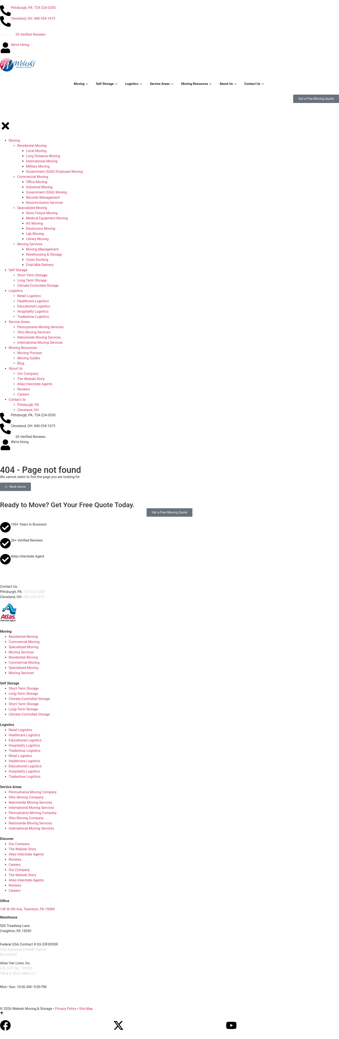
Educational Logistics (25, 740)
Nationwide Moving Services (30, 802)
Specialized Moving (23, 647)
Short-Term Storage (24, 688)
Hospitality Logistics (24, 745)
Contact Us (254, 84)
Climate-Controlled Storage (29, 699)
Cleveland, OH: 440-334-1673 (33, 18)
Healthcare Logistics (24, 735)
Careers (15, 865)
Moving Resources (196, 84)
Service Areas (161, 84)
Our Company (19, 844)
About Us (228, 84)
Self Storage (106, 84)
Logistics (133, 84)
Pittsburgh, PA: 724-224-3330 (33, 8)
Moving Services (21, 652)
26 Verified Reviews (31, 34)
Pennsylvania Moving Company (33, 792)
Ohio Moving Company (26, 797)
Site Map (86, 1009)
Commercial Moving (24, 642)
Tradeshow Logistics (24, 751)
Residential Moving (23, 637)
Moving (81, 84)
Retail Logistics (20, 730)
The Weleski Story (22, 849)
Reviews (15, 859)
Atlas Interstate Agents (26, 854)
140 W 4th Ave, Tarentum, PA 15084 (27, 909)
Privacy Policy (65, 1009)
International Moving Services (31, 808)
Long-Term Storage (23, 694)
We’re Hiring (20, 45)
